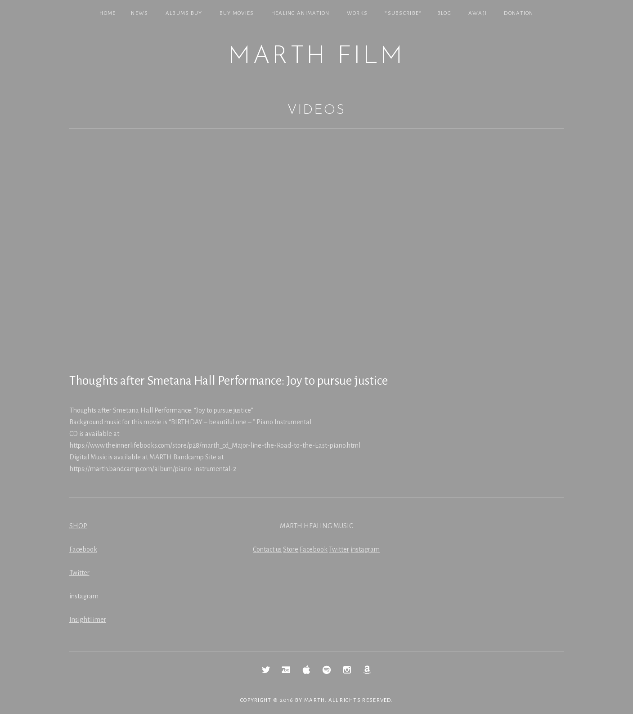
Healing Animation (300, 13)
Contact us (267, 549)
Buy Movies (237, 13)
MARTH (314, 700)
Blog (444, 13)
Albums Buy (184, 13)
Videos (316, 110)
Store (290, 549)
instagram (84, 596)
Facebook (83, 549)
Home (107, 13)
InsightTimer (87, 619)
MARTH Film (316, 57)
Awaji (477, 13)
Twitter (79, 572)
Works (357, 13)
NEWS (139, 13)
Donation (518, 13)
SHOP (78, 526)
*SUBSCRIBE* (403, 13)
